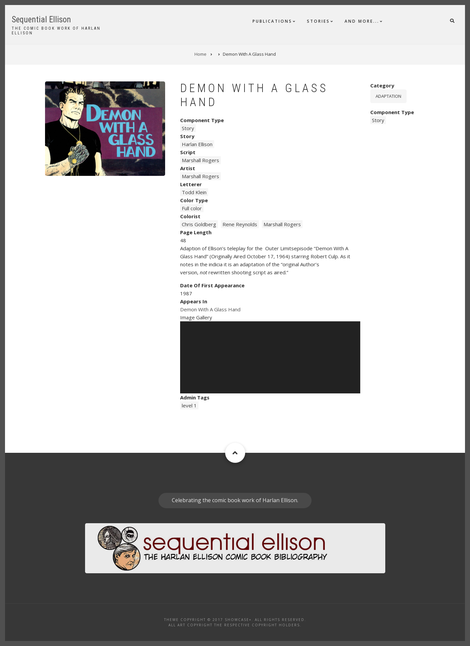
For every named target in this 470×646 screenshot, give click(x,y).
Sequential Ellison (41, 19)
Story (188, 128)
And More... (362, 21)
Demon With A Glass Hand (210, 309)
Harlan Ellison (197, 144)
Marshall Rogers (200, 160)
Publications (272, 21)
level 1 (189, 405)
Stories (318, 21)
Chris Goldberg (199, 224)
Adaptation (388, 96)
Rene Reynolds (239, 224)
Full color (192, 208)
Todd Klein (194, 192)
